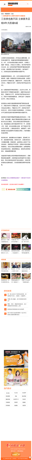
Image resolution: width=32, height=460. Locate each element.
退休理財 (24, 396)
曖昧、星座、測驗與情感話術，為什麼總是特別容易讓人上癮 (17, 304)
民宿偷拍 (8, 405)
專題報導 (7, 13)
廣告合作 (13, 451)
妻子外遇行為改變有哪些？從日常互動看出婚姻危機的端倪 (17, 313)
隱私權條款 (20, 451)
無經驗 (16, 405)
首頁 (2, 13)
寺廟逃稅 (8, 402)
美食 (16, 396)
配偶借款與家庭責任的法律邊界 (16, 309)
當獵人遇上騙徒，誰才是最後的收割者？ (17, 299)
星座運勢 (8, 396)
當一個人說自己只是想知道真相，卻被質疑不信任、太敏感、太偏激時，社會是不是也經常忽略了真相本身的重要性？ (17, 295)
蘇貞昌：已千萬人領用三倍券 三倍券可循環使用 (15, 271)
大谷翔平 (24, 392)
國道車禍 (8, 399)
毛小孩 (16, 392)
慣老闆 (16, 402)
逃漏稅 (24, 402)
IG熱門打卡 (16, 399)
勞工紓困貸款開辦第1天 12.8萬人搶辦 (5, 252)
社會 (12, 13)
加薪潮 (24, 405)
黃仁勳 (7, 393)
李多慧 (24, 399)
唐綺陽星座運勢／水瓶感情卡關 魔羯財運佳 (16, 252)
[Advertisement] (16, 211)
